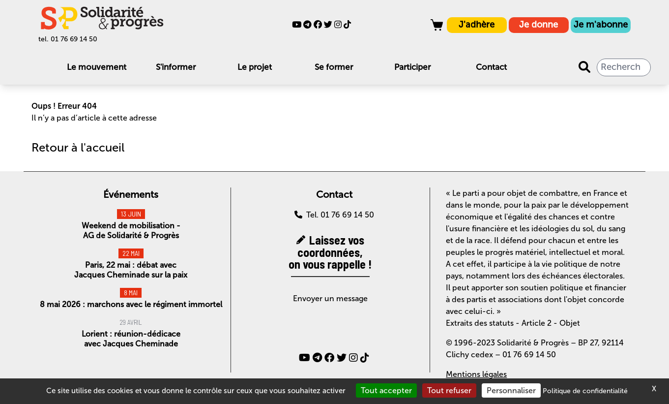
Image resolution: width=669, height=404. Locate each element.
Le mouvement (96, 67)
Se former (334, 67)
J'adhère (476, 24)
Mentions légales (476, 374)
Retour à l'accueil (77, 147)
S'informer (176, 67)
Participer (412, 67)
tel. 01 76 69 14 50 (67, 39)
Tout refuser (449, 390)
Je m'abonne (601, 24)
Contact (491, 67)
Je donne (538, 24)
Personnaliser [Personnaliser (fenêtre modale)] (511, 390)
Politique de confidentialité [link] (585, 391)
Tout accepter (386, 390)
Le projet (254, 67)
